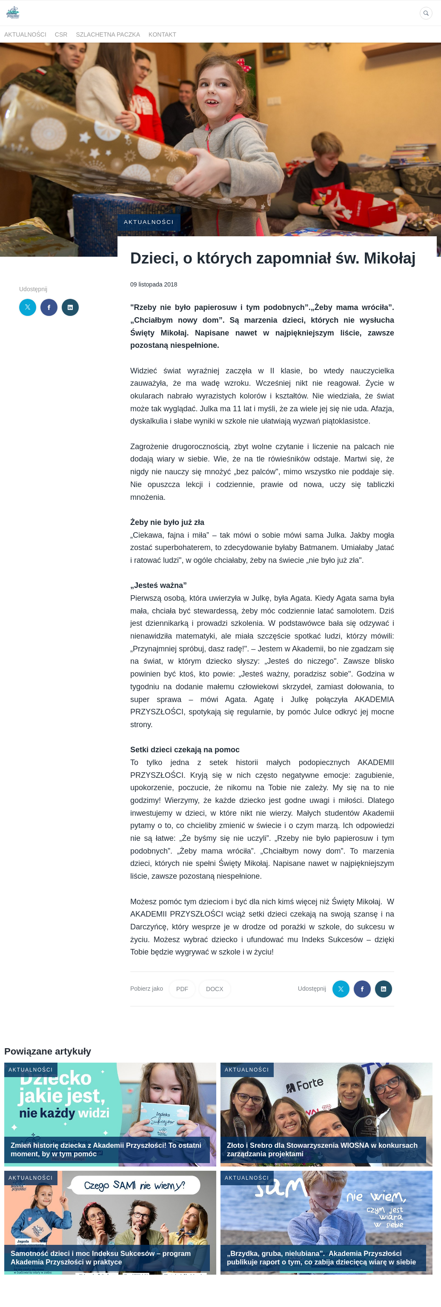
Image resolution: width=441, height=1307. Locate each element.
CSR (61, 34)
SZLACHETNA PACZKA (108, 34)
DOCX (214, 974)
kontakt (162, 34)
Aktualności (25, 34)
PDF (182, 974)
